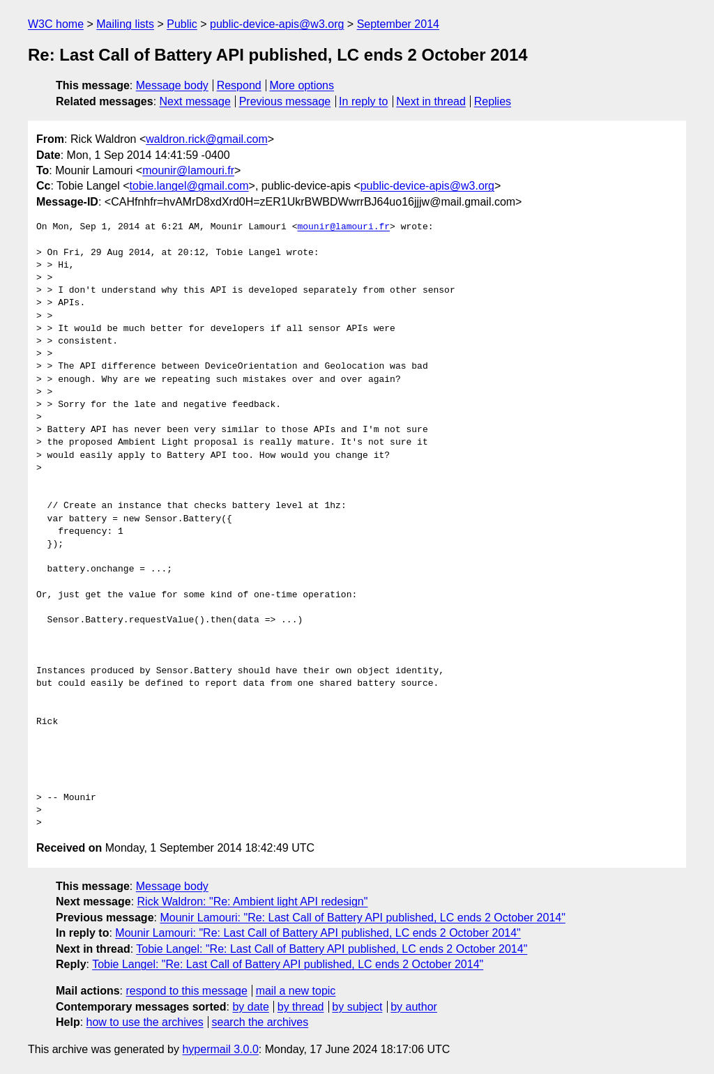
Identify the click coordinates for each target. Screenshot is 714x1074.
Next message (195, 101)
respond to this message (186, 991)
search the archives (260, 1022)
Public (182, 24)
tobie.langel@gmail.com (189, 186)
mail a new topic (296, 991)
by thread (301, 1007)
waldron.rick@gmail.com (207, 139)
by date (250, 1007)
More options (302, 85)
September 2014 (398, 24)
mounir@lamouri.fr (188, 170)
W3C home (56, 24)
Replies (492, 101)
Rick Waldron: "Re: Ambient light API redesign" (252, 901)
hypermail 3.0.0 (220, 1049)
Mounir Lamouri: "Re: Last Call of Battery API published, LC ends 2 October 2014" (362, 917)
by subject (357, 1007)
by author (413, 1007)
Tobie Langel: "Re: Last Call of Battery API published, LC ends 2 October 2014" (331, 949)
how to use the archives (145, 1022)
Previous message (285, 101)
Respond (239, 85)
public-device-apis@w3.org (277, 24)
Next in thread (431, 101)
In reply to (363, 101)
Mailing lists (125, 24)
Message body (172, 85)
